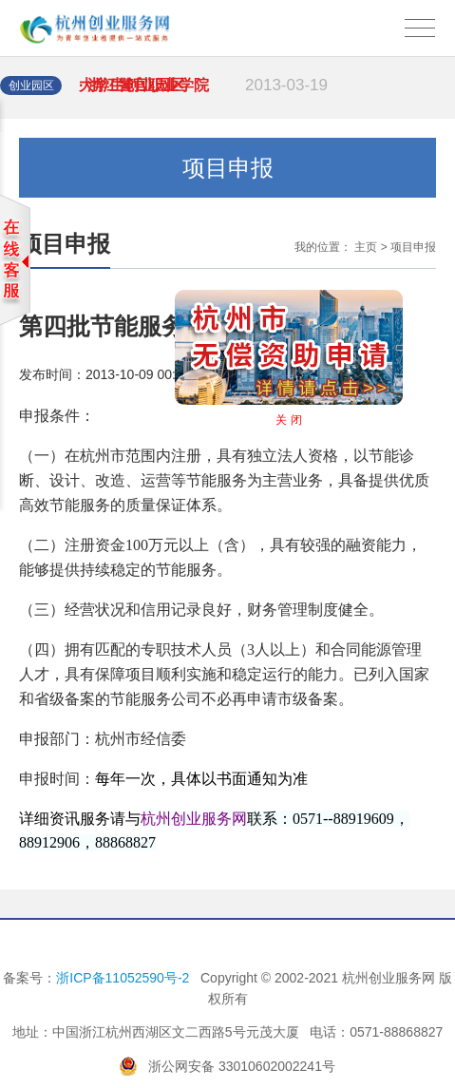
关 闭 (299, 409)
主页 (365, 247)
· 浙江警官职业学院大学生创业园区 (203, 95)
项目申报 (413, 247)
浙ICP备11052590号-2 (122, 977)
